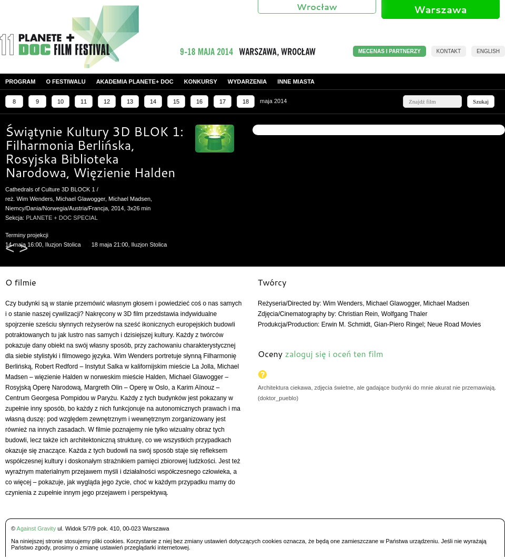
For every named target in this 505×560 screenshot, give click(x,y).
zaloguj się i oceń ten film (334, 354)
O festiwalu (65, 81)
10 (60, 101)
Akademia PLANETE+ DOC (135, 81)
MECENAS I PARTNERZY (389, 51)
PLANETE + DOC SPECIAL (62, 218)
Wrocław (317, 7)
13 (130, 101)
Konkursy (200, 81)
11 (83, 101)
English (488, 51)
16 (199, 101)
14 (153, 101)
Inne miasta (296, 81)
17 (222, 101)
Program (20, 81)
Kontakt (449, 51)
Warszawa (440, 9)
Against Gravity (36, 528)
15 (176, 101)
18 (246, 101)
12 (107, 101)
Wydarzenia (247, 81)
